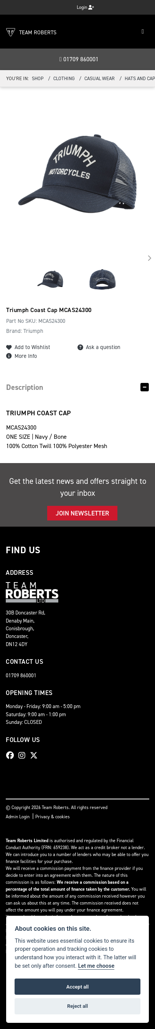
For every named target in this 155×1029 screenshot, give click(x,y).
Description (24, 387)
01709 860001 (79, 59)
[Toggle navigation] (143, 32)
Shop (38, 78)
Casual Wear (99, 78)
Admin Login (18, 817)
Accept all (77, 987)
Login (85, 7)
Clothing (64, 78)
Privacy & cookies (52, 817)
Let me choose (96, 966)
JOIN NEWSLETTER (82, 513)
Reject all (77, 1006)
